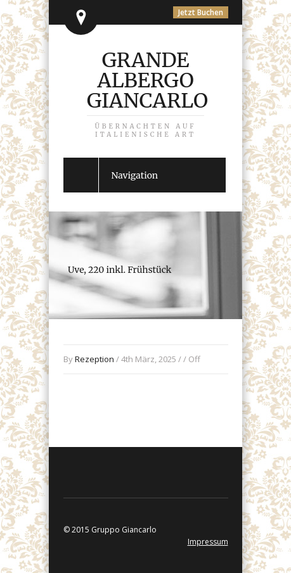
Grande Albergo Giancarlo (147, 93)
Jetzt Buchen (200, 12)
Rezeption (94, 359)
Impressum (208, 541)
